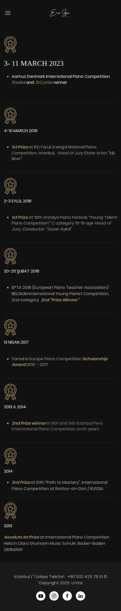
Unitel (77, 583)
